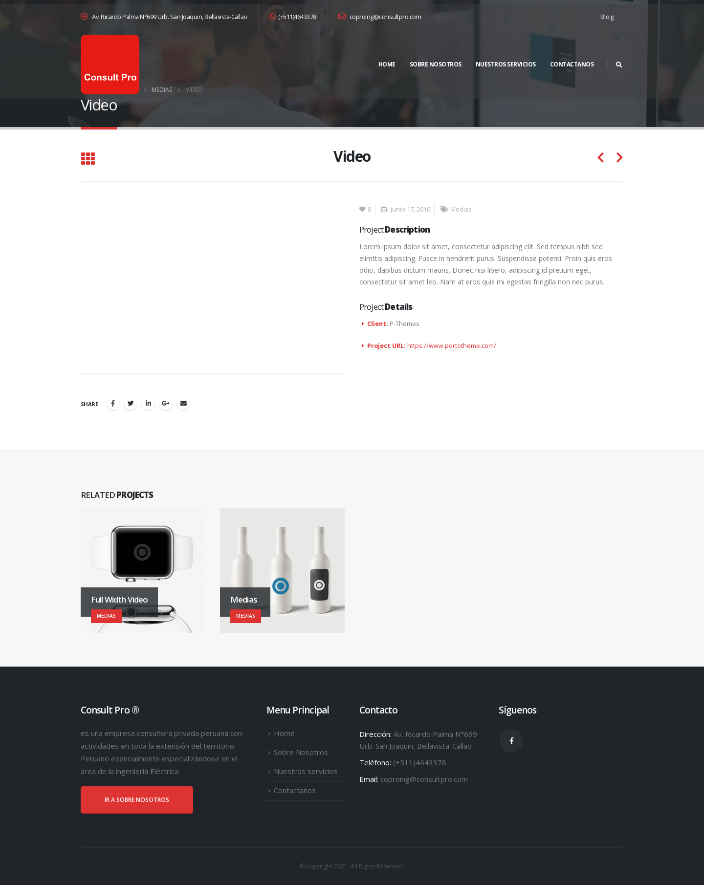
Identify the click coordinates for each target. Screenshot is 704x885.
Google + (166, 403)
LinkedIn (148, 403)
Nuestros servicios (506, 64)
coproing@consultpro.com (379, 17)
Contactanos (572, 64)
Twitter (130, 403)
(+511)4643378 (292, 17)
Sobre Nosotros (436, 64)
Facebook (113, 403)
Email (183, 403)
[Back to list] (88, 159)
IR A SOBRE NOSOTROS (137, 800)
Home (387, 64)
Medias (461, 209)
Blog (607, 17)
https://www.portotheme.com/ (451, 346)
